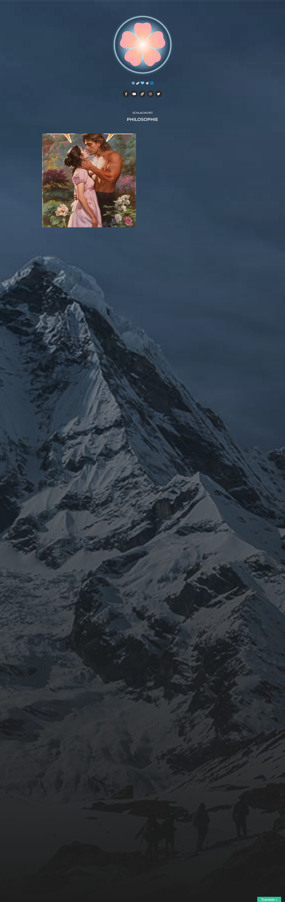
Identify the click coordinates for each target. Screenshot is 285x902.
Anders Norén (151, 885)
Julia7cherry (150, 876)
